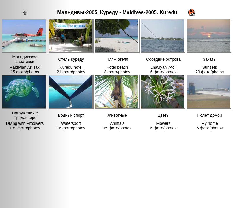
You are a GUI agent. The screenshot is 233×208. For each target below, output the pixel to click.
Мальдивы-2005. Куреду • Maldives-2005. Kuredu (117, 12)
